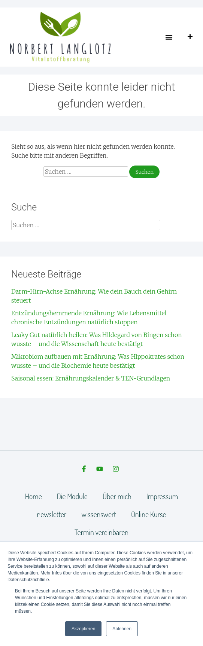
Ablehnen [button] (121, 628)
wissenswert (98, 514)
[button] (169, 37)
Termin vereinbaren (101, 532)
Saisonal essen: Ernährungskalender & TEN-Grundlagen (90, 378)
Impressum (162, 496)
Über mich (117, 496)
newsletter (51, 514)
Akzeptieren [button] (83, 628)
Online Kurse (148, 514)
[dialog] (189, 631)
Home (33, 496)
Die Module (72, 496)
